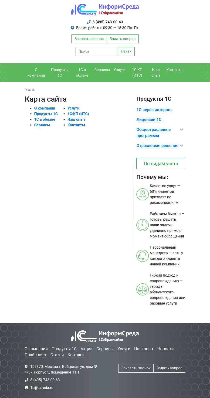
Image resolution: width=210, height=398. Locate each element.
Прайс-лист (36, 355)
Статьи (57, 355)
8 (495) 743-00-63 (107, 22)
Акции (87, 349)
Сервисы (102, 70)
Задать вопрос (122, 39)
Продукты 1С (59, 73)
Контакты (174, 70)
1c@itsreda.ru (41, 387)
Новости (165, 349)
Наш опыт (155, 73)
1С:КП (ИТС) (137, 73)
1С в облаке (82, 73)
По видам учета (161, 163)
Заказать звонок (89, 39)
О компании (36, 73)
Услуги (119, 70)
